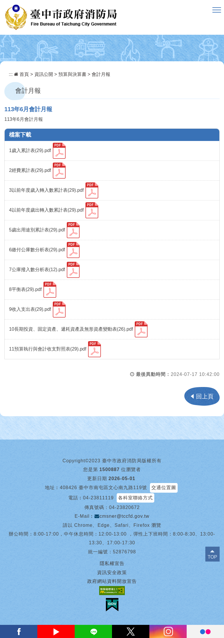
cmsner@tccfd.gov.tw (121, 516)
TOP (212, 557)
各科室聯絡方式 (135, 497)
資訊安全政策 (112, 572)
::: (11, 74)
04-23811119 (98, 497)
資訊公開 (43, 74)
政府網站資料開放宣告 (112, 581)
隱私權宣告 (112, 563)
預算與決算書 (72, 74)
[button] (216, 10)
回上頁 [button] (205, 396)
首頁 (21, 74)
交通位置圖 (163, 487)
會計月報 (101, 74)
